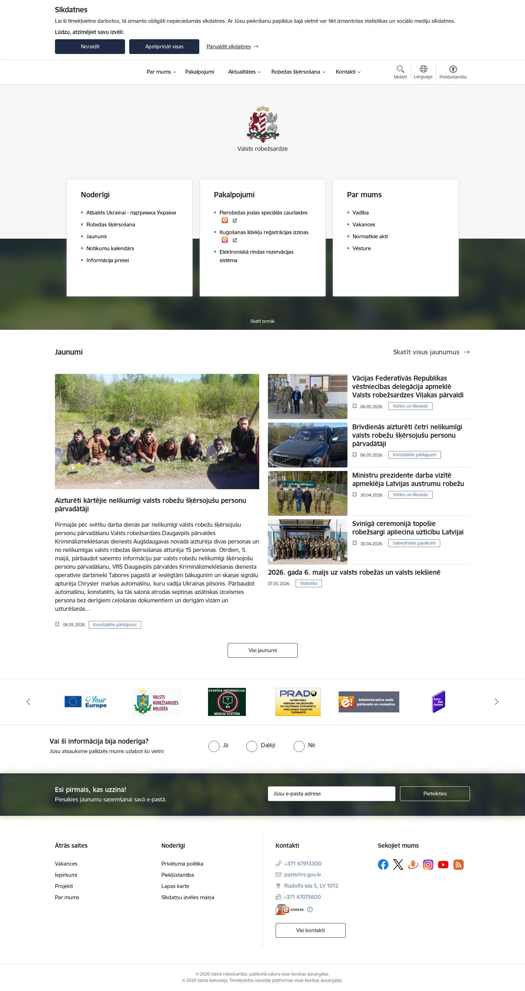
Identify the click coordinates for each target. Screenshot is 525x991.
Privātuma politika (182, 863)
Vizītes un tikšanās (410, 406)
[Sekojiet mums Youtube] (443, 864)
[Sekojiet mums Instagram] (428, 865)
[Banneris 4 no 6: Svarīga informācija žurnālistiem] (227, 701)
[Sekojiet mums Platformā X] (398, 864)
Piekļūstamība (177, 875)
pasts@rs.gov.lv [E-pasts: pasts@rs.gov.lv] (302, 874)
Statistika (308, 583)
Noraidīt (90, 46)
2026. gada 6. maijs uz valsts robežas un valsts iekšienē (354, 572)
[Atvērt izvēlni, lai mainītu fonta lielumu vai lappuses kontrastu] (453, 73)
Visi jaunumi (263, 650)
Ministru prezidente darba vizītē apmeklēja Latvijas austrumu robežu (408, 479)
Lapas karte (175, 886)
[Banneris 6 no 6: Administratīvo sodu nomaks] (369, 701)
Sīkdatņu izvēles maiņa (187, 897)
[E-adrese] (290, 909)
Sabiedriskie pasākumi (414, 543)
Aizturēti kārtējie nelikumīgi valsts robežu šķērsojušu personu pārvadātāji (150, 504)
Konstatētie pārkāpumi (115, 624)
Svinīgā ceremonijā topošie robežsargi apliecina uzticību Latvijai (408, 527)
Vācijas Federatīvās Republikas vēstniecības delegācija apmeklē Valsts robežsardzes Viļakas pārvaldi (408, 386)
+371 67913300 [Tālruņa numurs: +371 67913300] (303, 863)
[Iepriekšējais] (28, 702)
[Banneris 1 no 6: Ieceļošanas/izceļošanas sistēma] (439, 701)
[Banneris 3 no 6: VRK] (156, 701)
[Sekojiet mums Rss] (458, 865)
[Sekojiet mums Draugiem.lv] (413, 864)
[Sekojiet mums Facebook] (383, 864)
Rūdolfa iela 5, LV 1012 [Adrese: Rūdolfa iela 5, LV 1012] (311, 885)
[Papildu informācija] (309, 909)
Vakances (66, 863)
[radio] (218, 745)
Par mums (67, 897)
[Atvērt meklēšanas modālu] (400, 73)
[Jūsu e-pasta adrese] (332, 793)
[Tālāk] (496, 702)
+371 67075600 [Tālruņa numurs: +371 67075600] (302, 897)
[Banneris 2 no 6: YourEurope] (85, 701)
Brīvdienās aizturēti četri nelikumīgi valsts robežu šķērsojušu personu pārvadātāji (407, 435)
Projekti (64, 886)
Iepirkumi (66, 875)
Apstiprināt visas (164, 46)
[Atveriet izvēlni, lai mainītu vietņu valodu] (423, 73)
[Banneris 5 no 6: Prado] (298, 701)
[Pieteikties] (435, 793)
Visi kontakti (310, 930)
